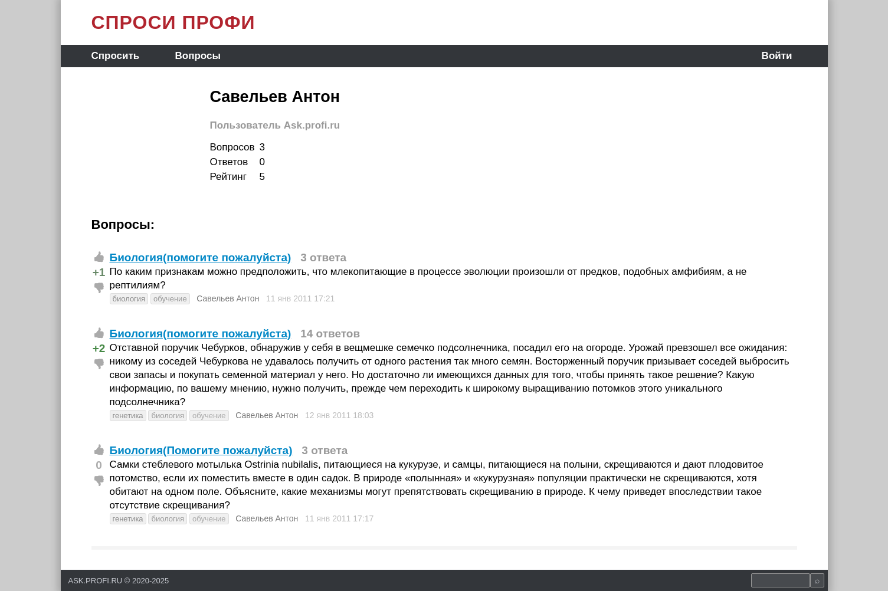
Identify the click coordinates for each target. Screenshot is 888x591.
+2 (99, 348)
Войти (777, 55)
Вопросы (197, 55)
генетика (128, 415)
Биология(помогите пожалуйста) (200, 257)
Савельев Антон (227, 298)
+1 (99, 272)
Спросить (115, 55)
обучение (170, 298)
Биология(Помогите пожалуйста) (201, 450)
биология (129, 298)
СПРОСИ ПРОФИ (173, 22)
